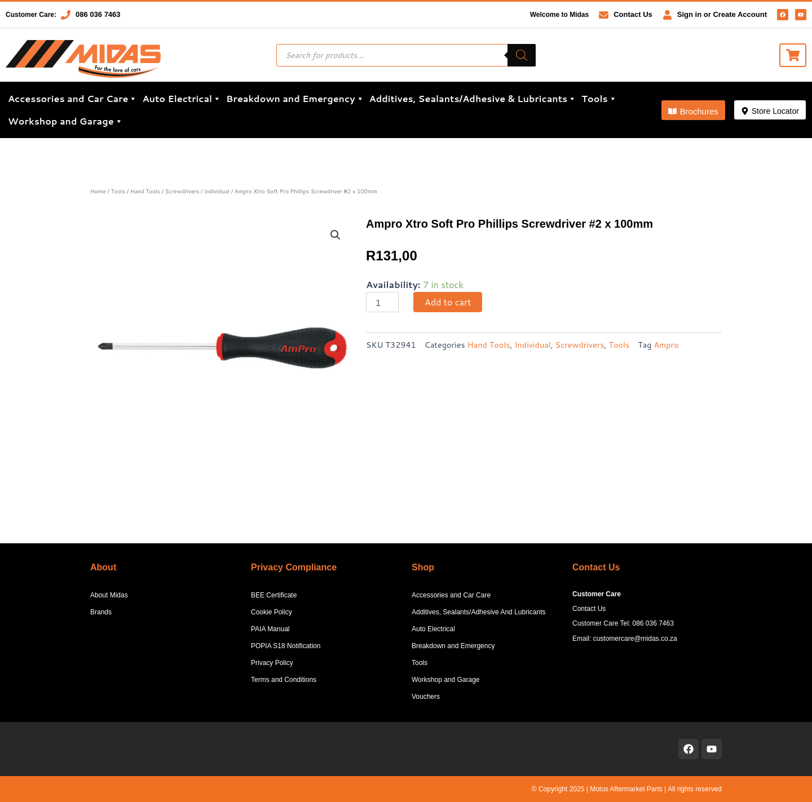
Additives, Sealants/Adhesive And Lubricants (478, 612)
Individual (217, 191)
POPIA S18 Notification (285, 646)
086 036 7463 (98, 14)
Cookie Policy (271, 612)
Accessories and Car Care (72, 98)
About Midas (109, 595)
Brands (101, 612)
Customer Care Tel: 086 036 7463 (623, 623)
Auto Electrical (181, 98)
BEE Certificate (274, 595)
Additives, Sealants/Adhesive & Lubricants (473, 98)
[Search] (522, 55)
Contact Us (633, 14)
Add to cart (448, 301)
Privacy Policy (272, 663)
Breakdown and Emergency (295, 98)
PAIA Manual (270, 629)
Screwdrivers (182, 191)
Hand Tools (145, 191)
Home (98, 191)
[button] (693, 110)
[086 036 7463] (65, 15)
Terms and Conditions (283, 680)
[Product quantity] (382, 302)
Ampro (666, 345)
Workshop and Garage (65, 121)
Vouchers (426, 697)
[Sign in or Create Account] (667, 15)
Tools (598, 98)
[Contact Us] (603, 15)
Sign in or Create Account (722, 14)
